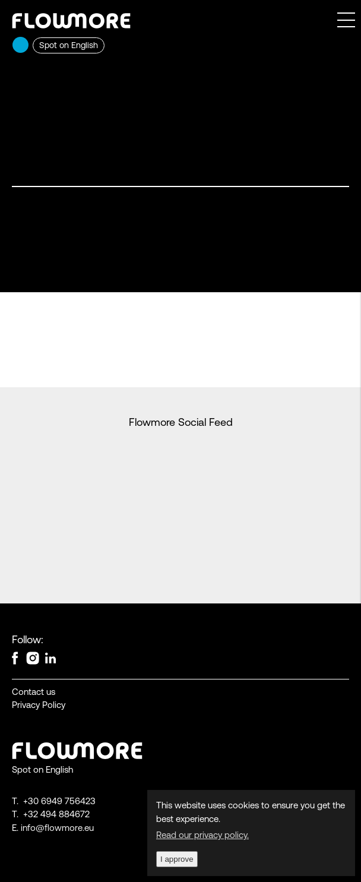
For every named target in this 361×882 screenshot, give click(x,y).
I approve (177, 859)
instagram (33, 655)
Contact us (33, 692)
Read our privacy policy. (202, 835)
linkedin (50, 655)
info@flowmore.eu (57, 828)
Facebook (15, 655)
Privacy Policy (38, 705)
